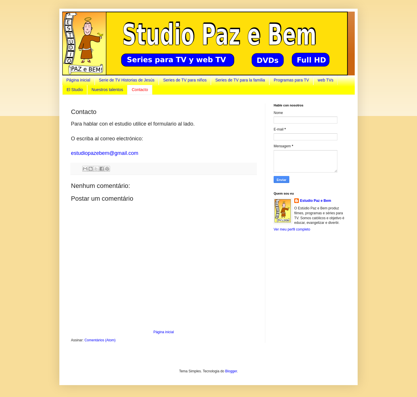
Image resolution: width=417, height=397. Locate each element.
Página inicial (78, 80)
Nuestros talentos (107, 89)
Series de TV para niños (184, 80)
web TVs (325, 80)
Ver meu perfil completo (292, 229)
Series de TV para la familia (240, 80)
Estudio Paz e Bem (315, 201)
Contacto (140, 89)
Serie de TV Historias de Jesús (127, 80)
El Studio (75, 89)
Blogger (231, 371)
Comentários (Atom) (100, 340)
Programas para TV (291, 80)
